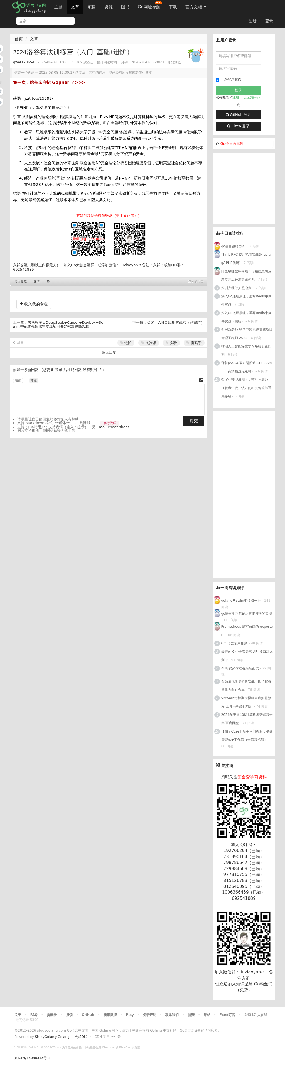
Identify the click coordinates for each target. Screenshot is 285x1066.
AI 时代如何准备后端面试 (240, 668)
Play (130, 1015)
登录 (269, 20)
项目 (92, 6)
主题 (58, 6)
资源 (108, 6)
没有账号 (90, 370)
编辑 (18, 381)
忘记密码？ (252, 97)
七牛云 (116, 1037)
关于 (17, 1015)
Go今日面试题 (232, 143)
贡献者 (52, 1015)
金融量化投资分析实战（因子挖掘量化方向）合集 (246, 685)
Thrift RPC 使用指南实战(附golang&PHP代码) (247, 259)
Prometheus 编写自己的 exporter (247, 631)
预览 (33, 381)
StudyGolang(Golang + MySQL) (61, 1037)
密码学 (194, 343)
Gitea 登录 (238, 126)
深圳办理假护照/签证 (236, 288)
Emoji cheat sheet (113, 427)
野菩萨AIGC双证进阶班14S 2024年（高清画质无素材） (246, 367)
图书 (125, 6)
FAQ (34, 1015)
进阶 (126, 343)
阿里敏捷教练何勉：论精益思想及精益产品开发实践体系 (246, 275)
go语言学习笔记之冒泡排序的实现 (246, 614)
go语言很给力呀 (233, 246)
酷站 (207, 1015)
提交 (194, 420)
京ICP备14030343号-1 (32, 1058)
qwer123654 (23, 62)
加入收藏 (20, 281)
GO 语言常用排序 (234, 643)
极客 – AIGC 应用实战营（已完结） (176, 322)
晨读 (69, 1015)
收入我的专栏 (34, 304)
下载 (173, 6)
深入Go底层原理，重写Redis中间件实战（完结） (246, 317)
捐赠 (191, 1015)
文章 (75, 6)
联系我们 (172, 1015)
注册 (252, 20)
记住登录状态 (228, 80)
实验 (171, 343)
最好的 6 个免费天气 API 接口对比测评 (247, 656)
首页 (18, 38)
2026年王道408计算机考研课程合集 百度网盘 (247, 719)
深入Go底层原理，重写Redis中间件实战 (246, 300)
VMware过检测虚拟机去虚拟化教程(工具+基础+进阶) (246, 702)
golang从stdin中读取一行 (241, 600)
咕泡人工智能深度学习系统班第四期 (246, 350)
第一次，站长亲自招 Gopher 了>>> (49, 82)
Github (88, 1015)
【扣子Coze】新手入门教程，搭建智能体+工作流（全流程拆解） (247, 735)
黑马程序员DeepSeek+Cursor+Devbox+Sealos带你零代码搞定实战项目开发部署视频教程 (58, 324)
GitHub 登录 (238, 115)
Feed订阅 (227, 1015)
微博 (36, 281)
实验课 (148, 343)
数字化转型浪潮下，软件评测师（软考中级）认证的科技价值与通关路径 (246, 388)
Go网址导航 (150, 5)
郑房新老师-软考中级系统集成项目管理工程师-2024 (246, 334)
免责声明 (149, 1015)
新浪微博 (110, 1015)
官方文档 (195, 6)
